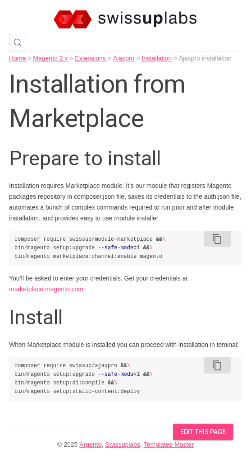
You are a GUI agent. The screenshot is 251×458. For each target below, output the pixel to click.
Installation (156, 58)
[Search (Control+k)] (17, 42)
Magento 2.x (50, 58)
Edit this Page (203, 432)
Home (17, 58)
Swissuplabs (122, 444)
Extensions (90, 58)
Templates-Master (169, 444)
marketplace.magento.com (46, 289)
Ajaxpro (123, 58)
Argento (90, 444)
